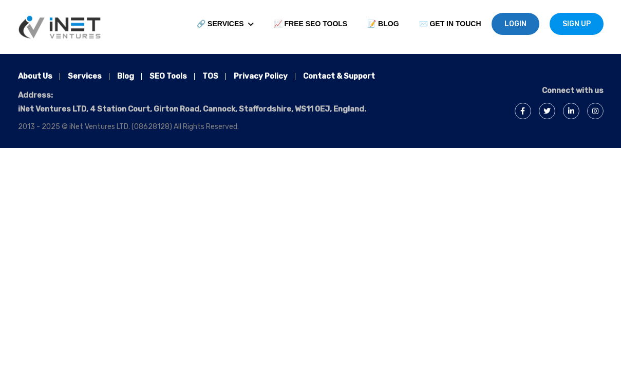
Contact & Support (339, 76)
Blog (125, 76)
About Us (35, 76)
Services (85, 76)
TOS (210, 76)
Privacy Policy (261, 76)
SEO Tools (168, 76)
